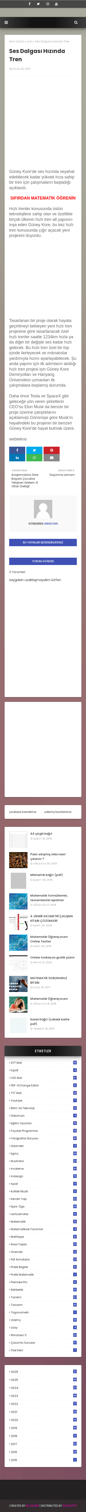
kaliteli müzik (44, 1191)
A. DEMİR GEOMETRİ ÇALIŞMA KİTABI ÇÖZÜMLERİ (51, 918)
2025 (44, 1380)
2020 (44, 1420)
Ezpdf (44, 1070)
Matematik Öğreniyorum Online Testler (49, 939)
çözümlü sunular (44, 1343)
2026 (44, 1372)
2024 (44, 1388)
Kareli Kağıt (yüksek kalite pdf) (49, 1021)
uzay (44, 1327)
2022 (44, 1404)
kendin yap (44, 1199)
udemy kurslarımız (58, 812)
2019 (44, 1428)
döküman (44, 1116)
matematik (44, 1222)
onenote (44, 1252)
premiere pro (44, 1282)
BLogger (32, 1506)
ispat (44, 1184)
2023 (44, 1396)
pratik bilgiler (44, 1267)
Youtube (44, 1100)
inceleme (44, 1169)
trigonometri (44, 1312)
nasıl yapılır (44, 1244)
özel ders (44, 1350)
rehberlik (44, 1290)
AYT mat (44, 1063)
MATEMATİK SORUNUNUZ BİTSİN (48, 980)
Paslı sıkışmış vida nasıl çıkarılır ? (48, 856)
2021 (44, 1412)
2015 (44, 1460)
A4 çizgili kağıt (41, 833)
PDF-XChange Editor (44, 1085)
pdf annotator (44, 1259)
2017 (44, 1444)
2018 (44, 1436)
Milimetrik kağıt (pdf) (46, 875)
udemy (44, 1320)
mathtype (44, 1237)
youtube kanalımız (22, 812)
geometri (44, 1146)
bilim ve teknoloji (44, 1108)
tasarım (44, 1305)
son (29, 41)
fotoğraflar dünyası (44, 1138)
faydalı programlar (44, 1131)
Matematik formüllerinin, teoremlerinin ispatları (49, 897)
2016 (44, 1452)
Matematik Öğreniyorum (49, 999)
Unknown (50, 524)
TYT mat (44, 1093)
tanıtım (44, 1297)
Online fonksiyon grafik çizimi (52, 957)
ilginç (44, 1153)
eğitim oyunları (44, 1123)
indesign (44, 1176)
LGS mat (44, 1078)
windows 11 (44, 1335)
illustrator (44, 1161)
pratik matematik (44, 1275)
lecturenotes (44, 1214)
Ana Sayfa (16, 41)
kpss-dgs (44, 1206)
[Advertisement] (43, 288)
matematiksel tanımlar (44, 1229)
